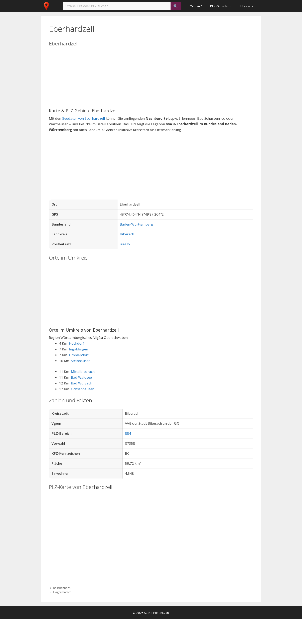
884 (128, 433)
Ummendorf (79, 355)
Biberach (127, 234)
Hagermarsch (62, 592)
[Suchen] (176, 6)
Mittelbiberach (83, 371)
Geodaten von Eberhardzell (83, 118)
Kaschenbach (62, 588)
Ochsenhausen (82, 389)
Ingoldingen (78, 349)
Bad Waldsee (81, 377)
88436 (125, 244)
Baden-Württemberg (136, 224)
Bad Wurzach (81, 383)
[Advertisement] (151, 80)
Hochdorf (76, 343)
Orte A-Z (196, 6)
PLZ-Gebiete (223, 6)
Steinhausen (80, 360)
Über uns (250, 6)
